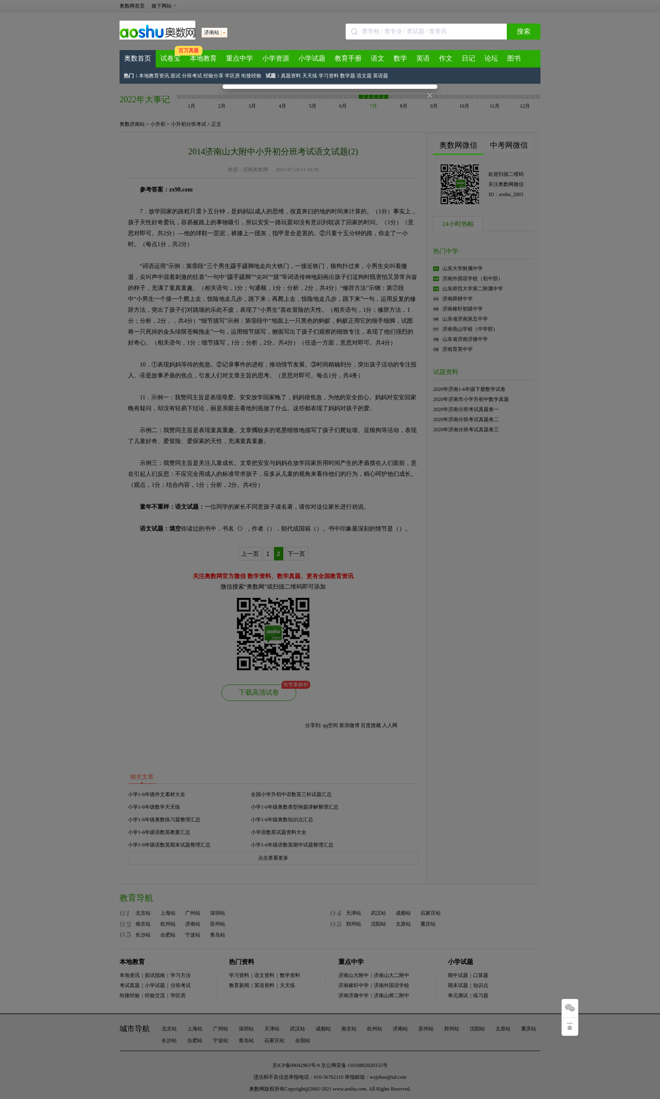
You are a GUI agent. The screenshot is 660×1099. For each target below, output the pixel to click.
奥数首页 (137, 58)
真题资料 (291, 76)
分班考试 (192, 76)
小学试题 (311, 58)
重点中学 (239, 58)
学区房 (232, 76)
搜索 (523, 31)
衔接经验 (251, 76)
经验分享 (213, 76)
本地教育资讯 (154, 76)
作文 (445, 58)
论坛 (491, 58)
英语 (423, 58)
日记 (468, 58)
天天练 (309, 76)
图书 (514, 58)
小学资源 (275, 58)
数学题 (347, 76)
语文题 (364, 76)
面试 (176, 76)
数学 (400, 58)
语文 (377, 58)
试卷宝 (170, 58)
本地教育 (203, 58)
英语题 (380, 76)
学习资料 (329, 76)
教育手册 (348, 58)
